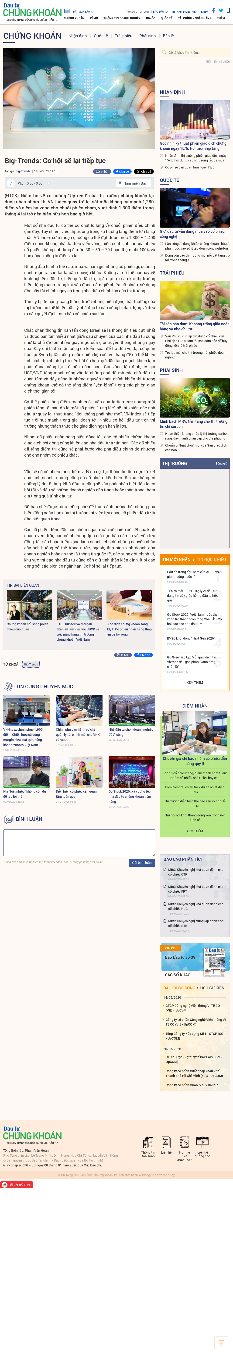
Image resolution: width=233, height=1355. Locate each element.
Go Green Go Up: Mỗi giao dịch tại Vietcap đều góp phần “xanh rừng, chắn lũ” (191, 662)
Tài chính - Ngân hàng (194, 18)
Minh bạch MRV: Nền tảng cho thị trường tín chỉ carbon (193, 424)
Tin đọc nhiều (211, 559)
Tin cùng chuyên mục (44, 686)
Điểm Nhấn (195, 706)
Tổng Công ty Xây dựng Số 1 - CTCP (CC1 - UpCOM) (195, 1035)
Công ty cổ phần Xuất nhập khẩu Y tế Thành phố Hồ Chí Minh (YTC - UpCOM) (194, 1073)
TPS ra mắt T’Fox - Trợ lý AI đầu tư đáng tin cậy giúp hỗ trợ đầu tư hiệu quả (193, 595)
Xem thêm (195, 682)
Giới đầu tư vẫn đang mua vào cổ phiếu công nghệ (192, 234)
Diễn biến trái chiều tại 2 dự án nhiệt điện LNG (194, 789)
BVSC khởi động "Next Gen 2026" (191, 638)
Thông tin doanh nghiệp (121, 18)
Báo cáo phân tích (184, 859)
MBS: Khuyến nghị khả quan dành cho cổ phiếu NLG (195, 906)
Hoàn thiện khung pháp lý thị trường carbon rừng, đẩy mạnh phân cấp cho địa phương (197, 435)
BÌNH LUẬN (29, 819)
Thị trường (174, 463)
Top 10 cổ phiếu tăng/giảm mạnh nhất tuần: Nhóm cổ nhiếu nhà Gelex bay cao (195, 775)
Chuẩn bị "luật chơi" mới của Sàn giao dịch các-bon (196, 447)
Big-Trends (23, 171)
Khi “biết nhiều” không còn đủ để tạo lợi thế (24, 794)
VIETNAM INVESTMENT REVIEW (190, 11)
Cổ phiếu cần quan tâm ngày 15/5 (189, 167)
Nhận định (78, 35)
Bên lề (168, 35)
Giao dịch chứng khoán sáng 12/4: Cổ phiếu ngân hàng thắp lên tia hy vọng (129, 629)
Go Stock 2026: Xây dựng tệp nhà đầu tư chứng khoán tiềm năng (130, 796)
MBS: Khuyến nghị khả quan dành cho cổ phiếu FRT (195, 889)
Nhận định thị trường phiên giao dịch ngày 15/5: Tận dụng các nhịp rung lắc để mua (195, 157)
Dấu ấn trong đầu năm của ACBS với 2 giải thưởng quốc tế (194, 574)
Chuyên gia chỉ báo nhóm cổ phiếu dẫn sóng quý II (195, 761)
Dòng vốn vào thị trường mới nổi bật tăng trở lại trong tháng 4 (197, 257)
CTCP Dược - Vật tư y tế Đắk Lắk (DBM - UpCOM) (194, 1059)
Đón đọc (171, 948)
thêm (221, 18)
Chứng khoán (74, 18)
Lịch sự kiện (212, 987)
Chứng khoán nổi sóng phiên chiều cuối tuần (27, 626)
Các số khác (177, 974)
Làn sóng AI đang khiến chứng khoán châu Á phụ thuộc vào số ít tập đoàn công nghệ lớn (197, 245)
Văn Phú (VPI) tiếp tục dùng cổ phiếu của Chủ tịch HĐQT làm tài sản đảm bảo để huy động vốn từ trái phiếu (196, 341)
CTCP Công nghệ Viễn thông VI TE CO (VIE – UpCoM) (193, 1007)
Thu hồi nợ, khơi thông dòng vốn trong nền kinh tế (195, 817)
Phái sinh (147, 35)
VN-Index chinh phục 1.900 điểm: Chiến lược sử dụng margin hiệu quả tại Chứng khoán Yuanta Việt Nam (23, 737)
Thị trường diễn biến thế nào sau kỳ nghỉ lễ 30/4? (195, 803)
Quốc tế (166, 18)
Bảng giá (221, 463)
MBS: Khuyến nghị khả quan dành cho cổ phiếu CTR (195, 871)
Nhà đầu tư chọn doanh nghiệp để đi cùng (131, 732)
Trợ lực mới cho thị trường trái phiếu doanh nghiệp (196, 354)
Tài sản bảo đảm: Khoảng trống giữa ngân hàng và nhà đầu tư (195, 326)
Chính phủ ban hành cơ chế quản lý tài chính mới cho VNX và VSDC (78, 734)
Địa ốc (150, 18)
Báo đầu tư (160, 11)
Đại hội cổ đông (179, 987)
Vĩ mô (94, 18)
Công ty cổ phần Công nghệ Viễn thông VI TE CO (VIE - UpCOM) (196, 1021)
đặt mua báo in (78, 10)
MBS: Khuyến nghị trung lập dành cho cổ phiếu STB (195, 923)
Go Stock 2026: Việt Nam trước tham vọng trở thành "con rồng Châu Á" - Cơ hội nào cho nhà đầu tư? (194, 619)
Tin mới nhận (176, 559)
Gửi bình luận (142, 862)
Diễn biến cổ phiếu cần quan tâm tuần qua (76, 794)
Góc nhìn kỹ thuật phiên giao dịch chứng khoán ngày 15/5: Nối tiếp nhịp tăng (193, 146)
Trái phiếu (123, 35)
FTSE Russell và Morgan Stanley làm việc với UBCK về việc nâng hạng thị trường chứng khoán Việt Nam (78, 632)
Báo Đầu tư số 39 (180, 957)
